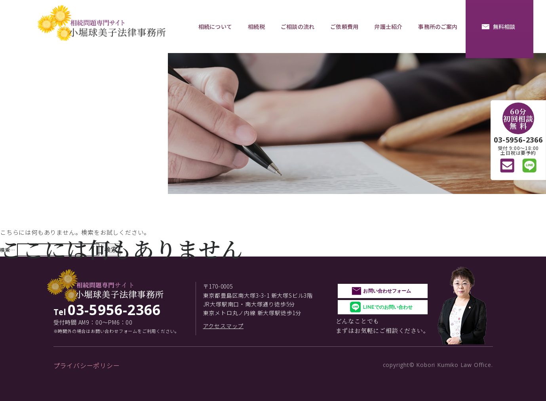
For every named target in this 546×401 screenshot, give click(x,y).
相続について (215, 26)
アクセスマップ (223, 326)
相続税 (256, 26)
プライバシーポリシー (86, 365)
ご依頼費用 (344, 26)
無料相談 (504, 26)
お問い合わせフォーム (387, 291)
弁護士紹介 (388, 26)
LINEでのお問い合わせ (388, 307)
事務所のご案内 (437, 26)
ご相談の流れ (297, 26)
